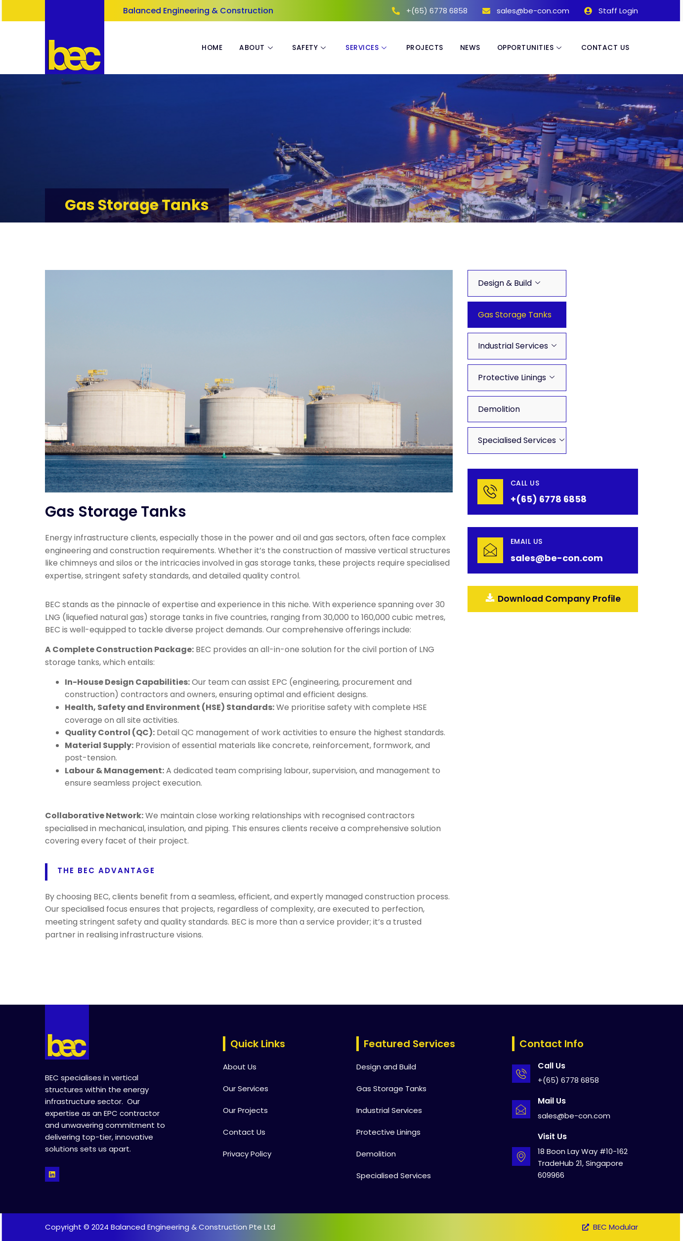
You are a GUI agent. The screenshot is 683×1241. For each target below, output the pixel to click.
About (248, 48)
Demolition (499, 409)
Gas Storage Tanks (515, 314)
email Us (528, 542)
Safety (303, 48)
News (466, 48)
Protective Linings (512, 377)
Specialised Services (517, 440)
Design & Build (505, 283)
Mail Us (552, 1101)
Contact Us (604, 48)
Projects (419, 48)
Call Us (526, 483)
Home (202, 48)
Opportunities (528, 48)
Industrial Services (513, 346)
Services (361, 48)
